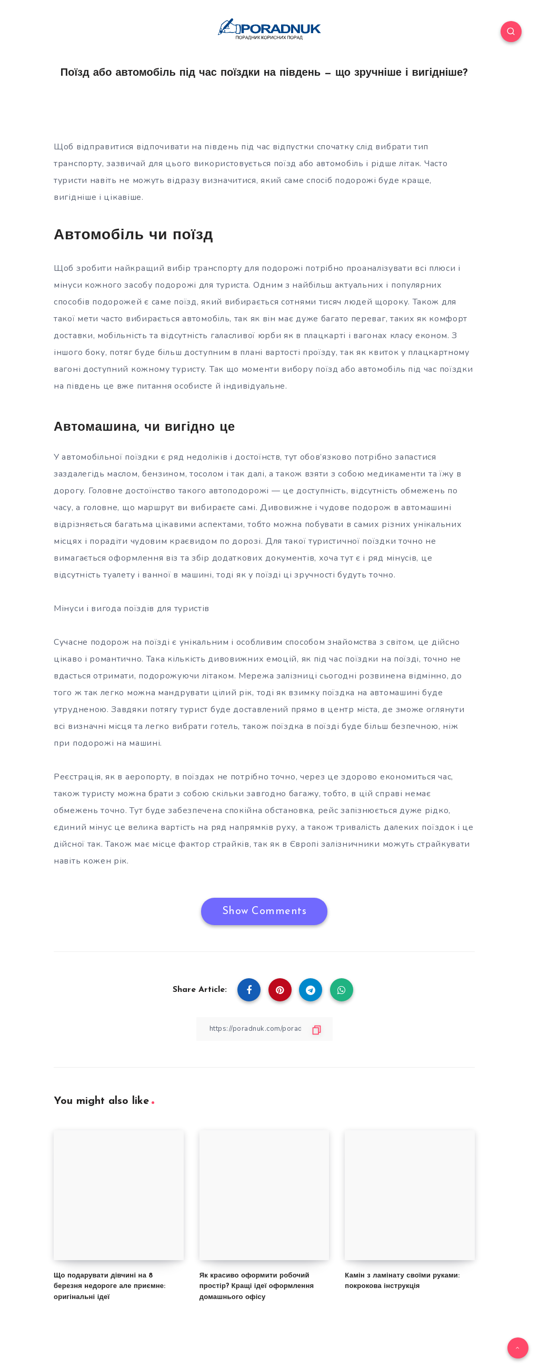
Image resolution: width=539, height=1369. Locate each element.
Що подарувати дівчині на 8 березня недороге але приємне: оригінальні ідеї (110, 1286)
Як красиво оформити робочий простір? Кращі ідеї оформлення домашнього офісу (256, 1286)
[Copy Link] (264, 1029)
